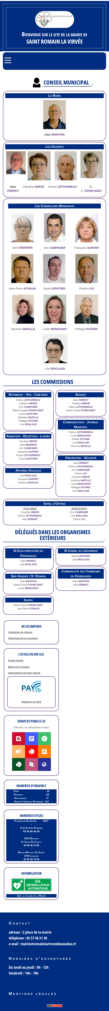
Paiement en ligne (31, 702)
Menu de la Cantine (18, 667)
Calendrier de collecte (20, 632)
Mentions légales (33, 993)
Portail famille (16, 660)
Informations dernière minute (24, 673)
